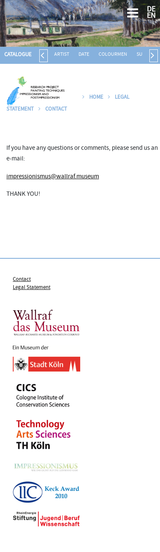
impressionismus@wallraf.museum (52, 177)
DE (151, 10)
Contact (52, 109)
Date (84, 55)
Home (92, 97)
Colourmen (113, 55)
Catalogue (18, 55)
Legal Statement (31, 287)
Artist (61, 55)
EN (151, 16)
